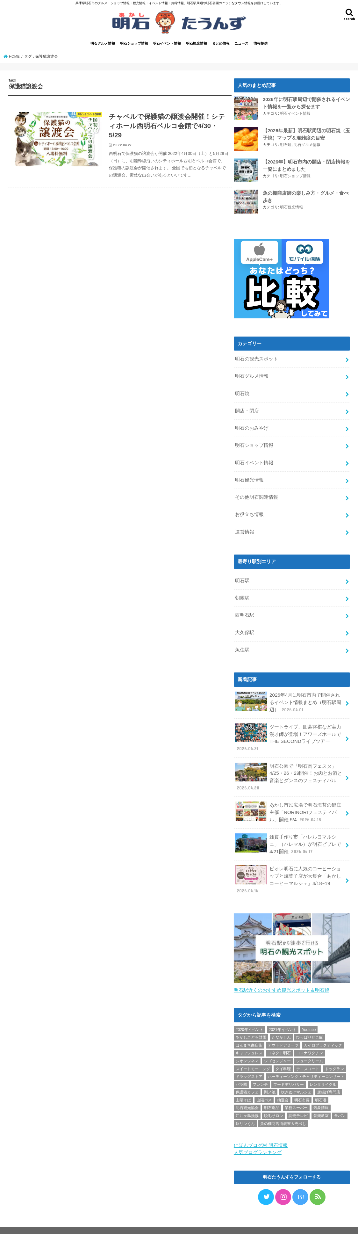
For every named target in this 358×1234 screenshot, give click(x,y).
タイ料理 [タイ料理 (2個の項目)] (283, 1056)
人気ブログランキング (258, 1139)
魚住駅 (242, 643)
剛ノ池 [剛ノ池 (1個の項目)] (270, 1080)
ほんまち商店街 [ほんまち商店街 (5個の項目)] (249, 1032)
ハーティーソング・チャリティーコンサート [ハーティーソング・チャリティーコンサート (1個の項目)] (306, 1064)
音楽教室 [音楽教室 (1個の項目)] (321, 1103)
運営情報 (244, 527)
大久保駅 (244, 626)
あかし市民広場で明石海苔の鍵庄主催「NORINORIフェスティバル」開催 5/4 (288, 802)
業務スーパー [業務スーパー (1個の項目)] (296, 1095)
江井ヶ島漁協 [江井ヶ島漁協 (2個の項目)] (247, 1103)
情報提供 (261, 44)
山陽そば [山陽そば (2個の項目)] (243, 1087)
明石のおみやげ (251, 426)
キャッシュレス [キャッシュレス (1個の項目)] (249, 1040)
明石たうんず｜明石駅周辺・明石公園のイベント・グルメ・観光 (207, 1224)
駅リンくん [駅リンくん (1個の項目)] (245, 1111)
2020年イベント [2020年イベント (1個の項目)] (249, 1017)
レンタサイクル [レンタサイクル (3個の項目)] (323, 1072)
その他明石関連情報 (256, 493)
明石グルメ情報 (102, 44)
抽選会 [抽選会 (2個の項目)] (283, 1087)
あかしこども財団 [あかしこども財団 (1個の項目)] (251, 1025)
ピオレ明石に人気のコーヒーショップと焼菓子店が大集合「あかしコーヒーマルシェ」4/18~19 (288, 868)
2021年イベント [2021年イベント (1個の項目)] (283, 1017)
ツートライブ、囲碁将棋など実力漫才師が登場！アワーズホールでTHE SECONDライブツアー (288, 729)
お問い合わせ (77, 1224)
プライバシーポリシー (35, 1224)
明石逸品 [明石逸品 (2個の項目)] (271, 1095)
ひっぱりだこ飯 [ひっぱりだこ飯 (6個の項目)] (309, 1025)
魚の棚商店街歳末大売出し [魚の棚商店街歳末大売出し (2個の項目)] (283, 1111)
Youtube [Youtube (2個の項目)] (309, 1017)
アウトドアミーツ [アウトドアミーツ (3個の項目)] (283, 1032)
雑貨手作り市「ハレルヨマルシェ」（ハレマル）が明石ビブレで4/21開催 (288, 833)
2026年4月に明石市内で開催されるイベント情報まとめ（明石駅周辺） (288, 695)
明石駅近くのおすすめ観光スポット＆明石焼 (281, 977)
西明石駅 (244, 609)
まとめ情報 (221, 44)
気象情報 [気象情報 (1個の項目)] (321, 1095)
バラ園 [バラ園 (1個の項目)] (241, 1072)
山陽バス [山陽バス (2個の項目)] (264, 1087)
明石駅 (242, 575)
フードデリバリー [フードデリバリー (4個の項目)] (288, 1072)
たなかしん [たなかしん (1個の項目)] (281, 1025)
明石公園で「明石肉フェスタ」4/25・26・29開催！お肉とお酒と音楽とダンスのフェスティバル (288, 768)
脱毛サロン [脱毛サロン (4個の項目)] (273, 1103)
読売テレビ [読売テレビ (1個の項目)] (298, 1103)
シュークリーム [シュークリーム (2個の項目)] (309, 1048)
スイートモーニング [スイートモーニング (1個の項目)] (253, 1056)
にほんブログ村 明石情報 (261, 1132)
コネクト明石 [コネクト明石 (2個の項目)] (279, 1040)
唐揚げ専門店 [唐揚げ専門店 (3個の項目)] (328, 1080)
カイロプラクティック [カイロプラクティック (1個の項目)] (323, 1032)
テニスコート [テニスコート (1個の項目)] (307, 1056)
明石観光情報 (196, 44)
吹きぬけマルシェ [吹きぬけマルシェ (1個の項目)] (296, 1080)
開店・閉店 (247, 409)
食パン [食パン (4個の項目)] (340, 1103)
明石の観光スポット (256, 358)
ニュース (241, 44)
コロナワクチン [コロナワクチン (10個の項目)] (309, 1040)
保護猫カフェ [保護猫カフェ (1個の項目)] (247, 1080)
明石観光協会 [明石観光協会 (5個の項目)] (247, 1095)
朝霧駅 (242, 592)
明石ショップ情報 (134, 44)
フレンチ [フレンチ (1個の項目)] (260, 1072)
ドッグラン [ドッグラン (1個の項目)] (334, 1056)
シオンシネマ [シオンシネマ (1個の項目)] (247, 1048)
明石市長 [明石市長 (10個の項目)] (302, 1087)
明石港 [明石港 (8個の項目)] (320, 1087)
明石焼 (285, 144)
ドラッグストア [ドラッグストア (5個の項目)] (249, 1064)
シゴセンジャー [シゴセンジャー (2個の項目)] (277, 1048)
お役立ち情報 (249, 510)
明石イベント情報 (167, 44)
